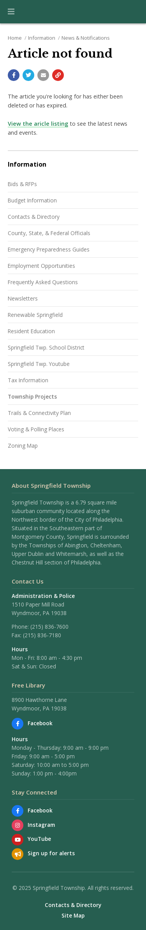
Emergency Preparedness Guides (49, 249)
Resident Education (31, 331)
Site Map (73, 915)
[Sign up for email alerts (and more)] (17, 854)
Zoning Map (23, 445)
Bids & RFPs (22, 184)
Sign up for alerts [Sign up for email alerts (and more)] (51, 853)
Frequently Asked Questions (43, 282)
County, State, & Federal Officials (49, 233)
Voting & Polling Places (36, 429)
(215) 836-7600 (49, 626)
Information (41, 37)
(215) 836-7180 (42, 635)
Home (15, 37)
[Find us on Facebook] (17, 724)
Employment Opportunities (41, 265)
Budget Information (32, 200)
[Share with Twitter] (28, 75)
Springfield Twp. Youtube (39, 363)
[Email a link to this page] (43, 75)
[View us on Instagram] (17, 825)
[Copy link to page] (58, 75)
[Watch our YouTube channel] (17, 840)
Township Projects (32, 396)
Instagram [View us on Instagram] (41, 824)
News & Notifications (86, 37)
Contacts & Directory (34, 216)
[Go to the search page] (133, 11)
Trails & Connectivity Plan (39, 413)
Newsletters (23, 298)
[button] (11, 12)
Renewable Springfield (35, 314)
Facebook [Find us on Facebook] (40, 723)
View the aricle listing (38, 123)
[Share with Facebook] (13, 75)
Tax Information (28, 380)
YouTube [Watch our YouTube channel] (39, 838)
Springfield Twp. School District (46, 347)
